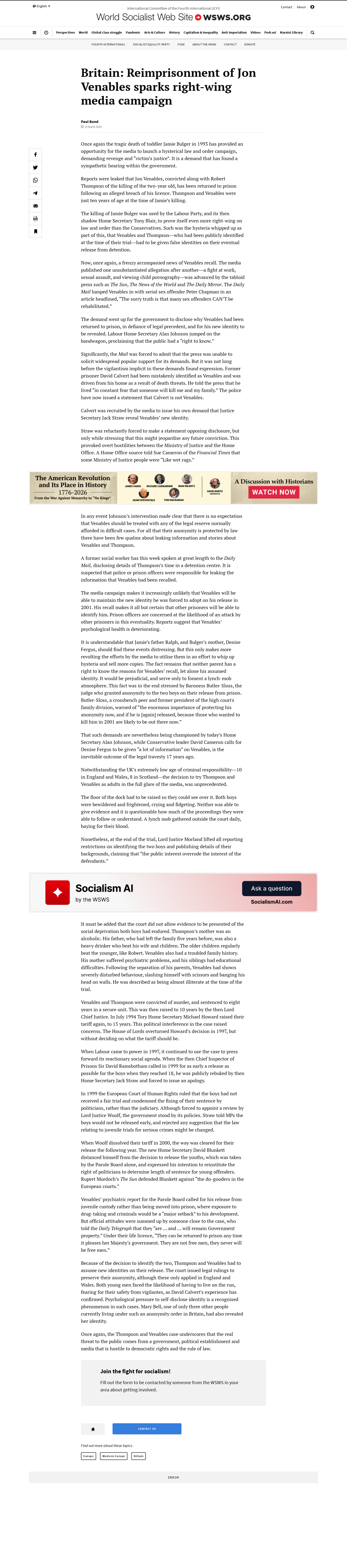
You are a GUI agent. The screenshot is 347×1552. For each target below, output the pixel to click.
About (301, 7)
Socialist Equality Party (151, 44)
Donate (249, 44)
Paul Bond (89, 121)
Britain (138, 1456)
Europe (88, 1456)
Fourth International (108, 44)
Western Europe (113, 1456)
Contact (286, 7)
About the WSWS (204, 44)
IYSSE (181, 44)
